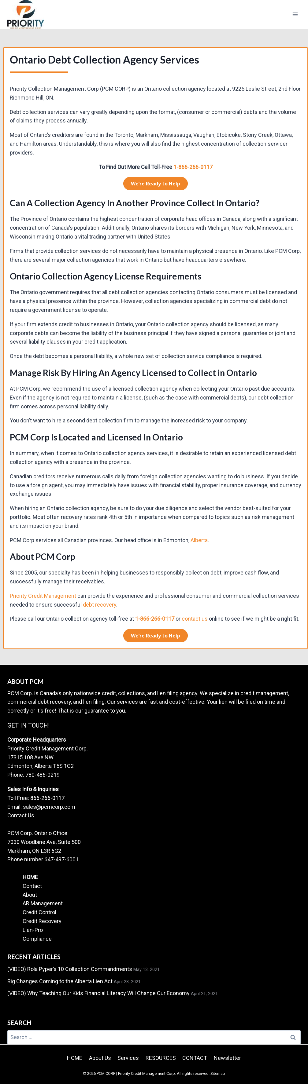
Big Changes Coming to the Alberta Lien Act (60, 981)
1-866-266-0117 (193, 167)
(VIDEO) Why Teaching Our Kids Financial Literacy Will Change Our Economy (98, 993)
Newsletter (227, 1058)
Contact (32, 886)
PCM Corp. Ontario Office (37, 833)
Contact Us (20, 815)
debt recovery (99, 604)
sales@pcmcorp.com (49, 807)
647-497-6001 (61, 859)
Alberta (199, 540)
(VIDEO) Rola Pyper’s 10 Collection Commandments (69, 969)
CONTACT (194, 1058)
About (30, 895)
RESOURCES (161, 1058)
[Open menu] (295, 14)
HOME (30, 877)
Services (128, 1058)
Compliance (37, 939)
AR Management (43, 903)
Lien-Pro (33, 930)
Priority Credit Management (43, 596)
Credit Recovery (42, 921)
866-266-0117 (47, 798)
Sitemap (217, 1073)
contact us (195, 618)
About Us (100, 1058)
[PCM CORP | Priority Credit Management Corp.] (25, 14)
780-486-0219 (42, 775)
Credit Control (39, 912)
